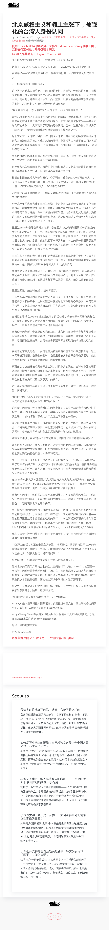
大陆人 (92, 37)
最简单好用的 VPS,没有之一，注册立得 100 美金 (43, 638)
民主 (86, 37)
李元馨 (57, 37)
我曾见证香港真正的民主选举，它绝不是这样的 (50, 709)
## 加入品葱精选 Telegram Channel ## (36, 54)
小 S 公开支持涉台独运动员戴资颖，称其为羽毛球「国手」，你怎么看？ (51, 853)
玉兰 (74, 37)
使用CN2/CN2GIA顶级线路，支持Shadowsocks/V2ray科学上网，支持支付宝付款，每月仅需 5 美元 (54, 47)
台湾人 (50, 37)
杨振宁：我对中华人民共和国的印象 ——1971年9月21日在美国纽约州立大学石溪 (53, 780)
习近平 (80, 37)
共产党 (15, 40)
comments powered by (27, 677)
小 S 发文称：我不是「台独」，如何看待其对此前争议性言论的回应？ (53, 816)
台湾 (44, 37)
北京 (70, 37)
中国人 (64, 37)
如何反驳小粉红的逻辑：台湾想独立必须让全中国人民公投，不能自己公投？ (54, 744)
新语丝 (22, 40)
